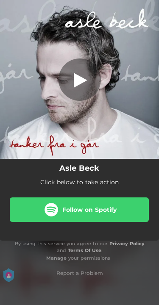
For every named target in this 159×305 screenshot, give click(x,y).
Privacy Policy (127, 244)
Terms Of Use (84, 250)
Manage (56, 258)
